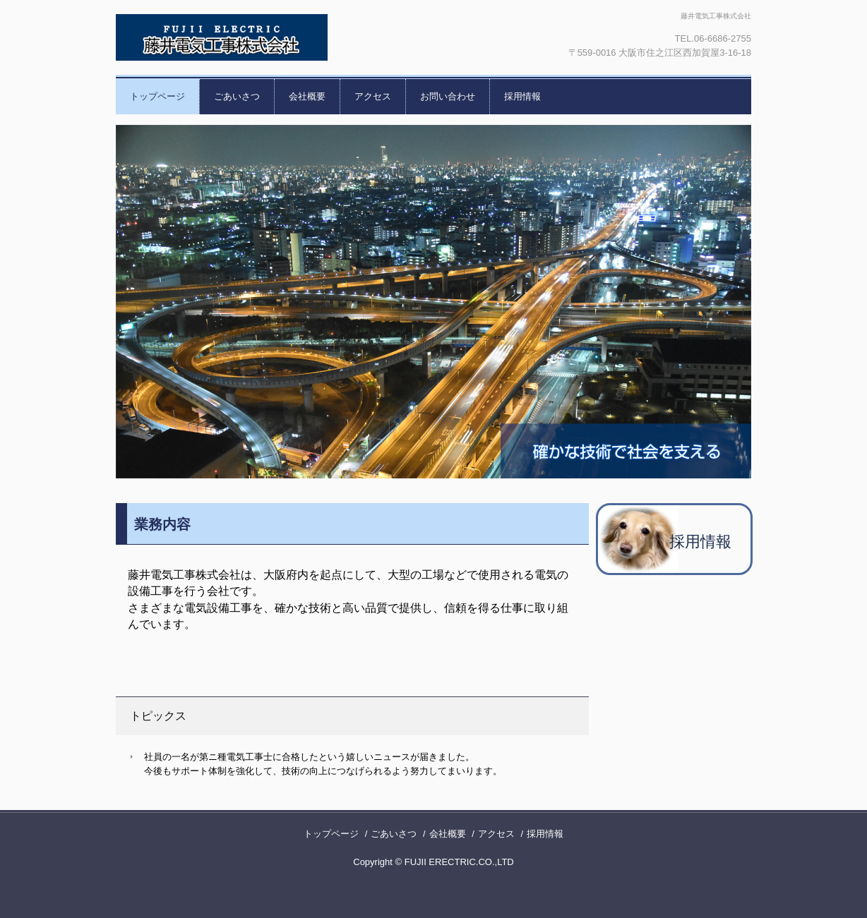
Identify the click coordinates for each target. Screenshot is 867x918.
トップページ (157, 96)
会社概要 (307, 96)
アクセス (372, 96)
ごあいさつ (237, 96)
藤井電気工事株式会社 (267, 37)
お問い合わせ (447, 96)
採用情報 (522, 96)
